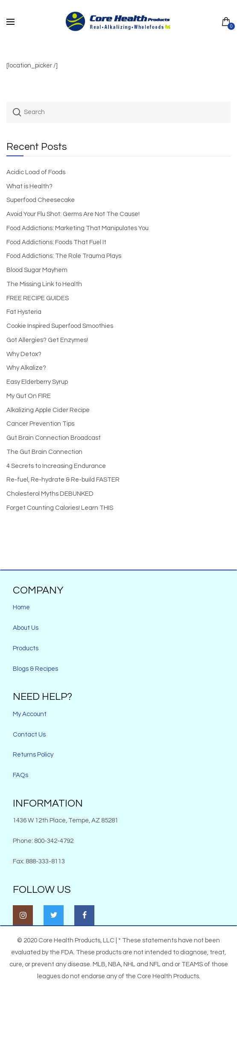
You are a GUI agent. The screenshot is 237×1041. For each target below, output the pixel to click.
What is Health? (29, 186)
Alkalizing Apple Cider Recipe (48, 410)
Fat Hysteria (23, 312)
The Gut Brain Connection (44, 452)
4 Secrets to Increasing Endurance (56, 466)
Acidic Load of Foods (35, 172)
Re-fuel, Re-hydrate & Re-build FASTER (63, 480)
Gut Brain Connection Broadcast (53, 438)
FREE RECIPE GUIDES (37, 298)
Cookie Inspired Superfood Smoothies (59, 326)
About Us (25, 628)
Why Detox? (23, 354)
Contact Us (29, 734)
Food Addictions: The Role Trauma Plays (63, 256)
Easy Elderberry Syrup (37, 382)
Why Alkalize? (26, 368)
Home (21, 607)
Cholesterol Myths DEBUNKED (50, 494)
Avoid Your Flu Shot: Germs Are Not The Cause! (73, 214)
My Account (30, 714)
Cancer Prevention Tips (40, 424)
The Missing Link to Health (44, 284)
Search (17, 112)
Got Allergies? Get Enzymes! (47, 340)
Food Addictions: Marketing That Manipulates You (77, 228)
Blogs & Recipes (35, 669)
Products (25, 648)
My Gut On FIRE (28, 396)
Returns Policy (33, 755)
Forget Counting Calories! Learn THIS (59, 508)
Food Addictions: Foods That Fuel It (56, 242)
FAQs (20, 775)
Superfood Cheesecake (40, 200)
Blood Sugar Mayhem (36, 270)
